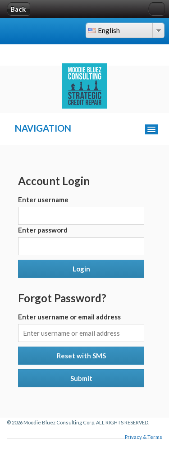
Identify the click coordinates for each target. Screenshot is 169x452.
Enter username (43, 199)
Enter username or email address (69, 317)
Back (18, 9)
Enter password (43, 230)
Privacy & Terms (143, 437)
